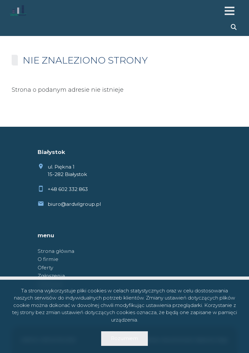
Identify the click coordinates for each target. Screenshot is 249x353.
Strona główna (56, 251)
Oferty (45, 268)
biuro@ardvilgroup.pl (74, 204)
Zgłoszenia (51, 276)
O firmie (48, 259)
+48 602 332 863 (68, 189)
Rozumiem (124, 338)
